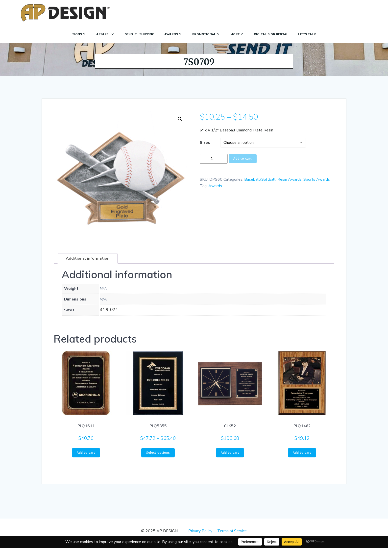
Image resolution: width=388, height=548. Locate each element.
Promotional (206, 33)
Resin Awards (289, 184)
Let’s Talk (307, 33)
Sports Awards (316, 184)
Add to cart (242, 163)
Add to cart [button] (86, 457)
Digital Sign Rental (271, 33)
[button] (179, 123)
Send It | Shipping (139, 33)
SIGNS (79, 33)
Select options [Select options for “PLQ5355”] (158, 457)
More (237, 33)
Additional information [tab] (87, 263)
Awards (173, 33)
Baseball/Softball (260, 184)
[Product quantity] (214, 163)
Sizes (205, 146)
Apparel (105, 33)
